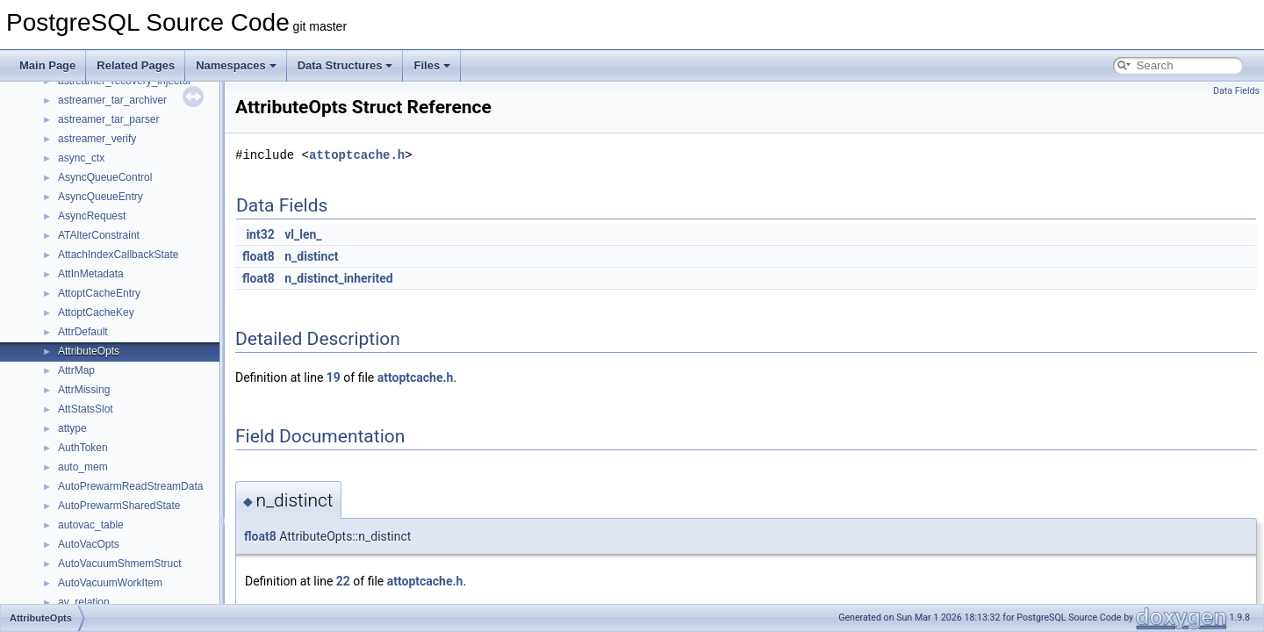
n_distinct (311, 256)
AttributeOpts (88, 351)
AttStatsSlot (85, 409)
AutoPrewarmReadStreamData (130, 486)
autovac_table (91, 525)
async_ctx (81, 158)
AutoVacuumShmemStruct (120, 563)
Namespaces (236, 65)
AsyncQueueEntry (100, 196)
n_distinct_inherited (338, 278)
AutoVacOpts (88, 544)
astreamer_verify (97, 139)
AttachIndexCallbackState (118, 254)
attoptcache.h (357, 155)
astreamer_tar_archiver (112, 100)
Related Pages (136, 65)
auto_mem (83, 467)
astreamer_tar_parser (108, 119)
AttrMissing (84, 390)
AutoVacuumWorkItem (110, 583)
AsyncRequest (92, 216)
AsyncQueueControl (105, 177)
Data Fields (1236, 91)
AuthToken (83, 448)
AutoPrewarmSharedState (119, 505)
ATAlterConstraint (99, 235)
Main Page (47, 65)
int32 (260, 234)
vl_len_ (302, 234)
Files (431, 65)
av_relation (84, 602)
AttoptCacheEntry (99, 293)
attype (72, 428)
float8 (258, 256)
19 (334, 377)
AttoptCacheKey (96, 312)
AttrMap (76, 370)
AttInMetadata (91, 274)
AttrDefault (83, 332)
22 (343, 581)
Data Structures (345, 65)
